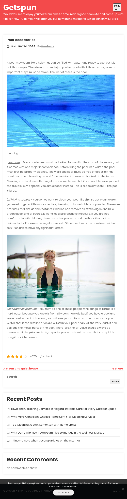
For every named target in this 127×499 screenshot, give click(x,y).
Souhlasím (63, 492)
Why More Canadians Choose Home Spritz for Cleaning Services (53, 417)
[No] (122, 489)
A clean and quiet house (20, 368)
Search (12, 377)
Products (47, 46)
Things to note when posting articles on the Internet (45, 441)
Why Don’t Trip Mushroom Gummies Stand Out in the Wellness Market (57, 433)
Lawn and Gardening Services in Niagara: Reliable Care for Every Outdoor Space (63, 409)
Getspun (20, 7)
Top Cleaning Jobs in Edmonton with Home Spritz (43, 425)
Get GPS (118, 368)
